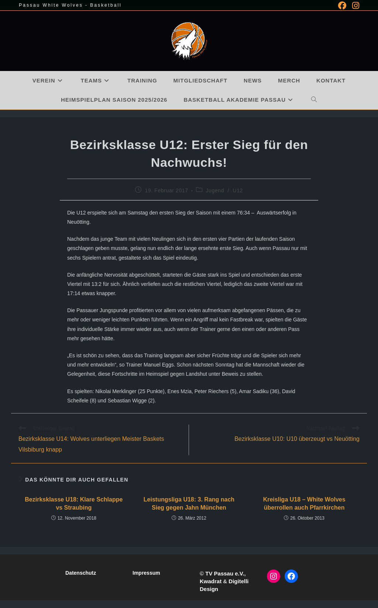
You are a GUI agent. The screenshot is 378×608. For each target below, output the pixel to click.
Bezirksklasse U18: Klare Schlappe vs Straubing (74, 503)
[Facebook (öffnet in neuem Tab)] (342, 5)
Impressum (146, 573)
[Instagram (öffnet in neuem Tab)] (354, 5)
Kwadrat (210, 581)
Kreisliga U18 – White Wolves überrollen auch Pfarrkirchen (304, 503)
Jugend (215, 190)
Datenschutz (80, 573)
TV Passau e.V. (224, 573)
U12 (238, 190)
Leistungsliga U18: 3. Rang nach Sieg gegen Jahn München (189, 503)
